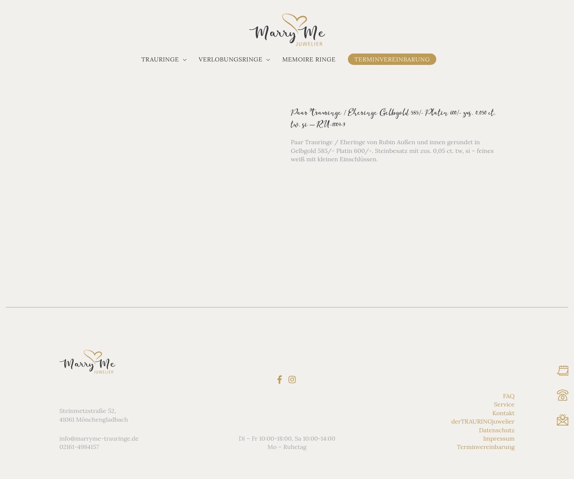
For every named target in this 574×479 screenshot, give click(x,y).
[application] (183, 59)
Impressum (498, 438)
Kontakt (503, 413)
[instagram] (293, 379)
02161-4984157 (79, 447)
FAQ (509, 396)
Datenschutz (497, 429)
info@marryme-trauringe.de (99, 438)
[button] (164, 59)
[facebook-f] (280, 379)
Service (504, 404)
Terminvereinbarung (485, 447)
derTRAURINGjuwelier (482, 421)
